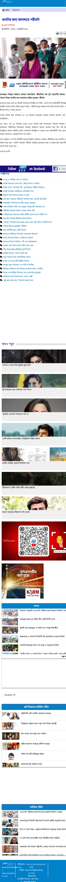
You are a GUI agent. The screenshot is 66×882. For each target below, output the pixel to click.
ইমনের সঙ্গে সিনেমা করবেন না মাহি (16, 195)
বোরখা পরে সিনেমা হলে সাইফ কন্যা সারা (18, 245)
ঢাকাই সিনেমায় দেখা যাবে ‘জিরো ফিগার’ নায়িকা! (21, 183)
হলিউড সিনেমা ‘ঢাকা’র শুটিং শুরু (16, 253)
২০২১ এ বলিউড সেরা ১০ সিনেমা (15, 179)
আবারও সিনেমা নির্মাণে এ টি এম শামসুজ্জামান (20, 241)
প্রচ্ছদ (6, 9)
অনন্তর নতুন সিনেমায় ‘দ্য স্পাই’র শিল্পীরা (18, 264)
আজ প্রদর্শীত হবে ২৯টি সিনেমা (14, 230)
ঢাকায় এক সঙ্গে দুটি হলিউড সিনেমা (16, 261)
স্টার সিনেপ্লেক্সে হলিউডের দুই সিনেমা (17, 249)
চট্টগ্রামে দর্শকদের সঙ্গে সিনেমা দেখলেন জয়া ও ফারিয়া (23, 268)
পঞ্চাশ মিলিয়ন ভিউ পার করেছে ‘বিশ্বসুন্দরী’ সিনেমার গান (24, 206)
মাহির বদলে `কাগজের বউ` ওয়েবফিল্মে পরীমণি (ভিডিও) (24, 187)
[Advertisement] (32, 318)
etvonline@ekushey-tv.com (34, 871)
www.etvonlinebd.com (12, 867)
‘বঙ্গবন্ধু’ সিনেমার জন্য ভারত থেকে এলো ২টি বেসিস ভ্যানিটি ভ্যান (27, 222)
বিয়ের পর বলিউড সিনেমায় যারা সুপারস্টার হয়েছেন (22, 272)
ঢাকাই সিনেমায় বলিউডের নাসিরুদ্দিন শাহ (18, 191)
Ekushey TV (10, 695)
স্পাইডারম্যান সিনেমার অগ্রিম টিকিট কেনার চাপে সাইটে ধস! (25, 214)
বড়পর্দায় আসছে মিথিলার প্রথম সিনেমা (17, 218)
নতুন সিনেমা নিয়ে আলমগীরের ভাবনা (17, 257)
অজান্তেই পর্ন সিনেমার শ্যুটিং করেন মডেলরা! (19, 202)
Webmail (32, 875)
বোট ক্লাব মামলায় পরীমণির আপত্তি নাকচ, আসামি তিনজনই (24, 199)
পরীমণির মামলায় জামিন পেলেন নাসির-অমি (19, 210)
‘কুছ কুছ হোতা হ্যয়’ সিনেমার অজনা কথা (18, 280)
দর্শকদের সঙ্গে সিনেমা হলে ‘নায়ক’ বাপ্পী (17, 276)
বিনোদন (16, 9)
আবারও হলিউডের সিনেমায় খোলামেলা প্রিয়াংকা (20, 233)
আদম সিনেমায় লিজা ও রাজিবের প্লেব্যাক (18, 237)
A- (61, 33)
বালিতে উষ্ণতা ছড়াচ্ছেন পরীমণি (14, 226)
